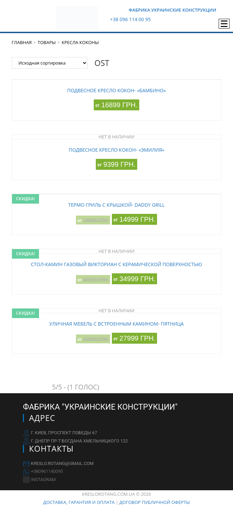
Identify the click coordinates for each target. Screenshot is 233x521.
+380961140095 (47, 471)
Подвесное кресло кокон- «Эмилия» (116, 150)
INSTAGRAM (43, 479)
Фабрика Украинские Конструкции (172, 10)
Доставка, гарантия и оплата (79, 502)
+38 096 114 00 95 (130, 19)
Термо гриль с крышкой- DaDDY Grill (116, 205)
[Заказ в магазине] (50, 63)
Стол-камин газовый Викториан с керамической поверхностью (116, 264)
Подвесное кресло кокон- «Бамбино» (116, 90)
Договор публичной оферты (154, 502)
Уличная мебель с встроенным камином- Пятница (116, 323)
